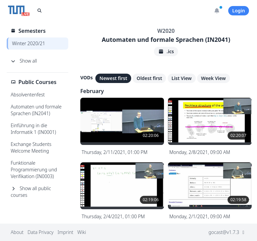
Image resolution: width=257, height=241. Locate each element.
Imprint (65, 232)
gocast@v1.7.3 (227, 232)
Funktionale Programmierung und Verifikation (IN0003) (34, 169)
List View (182, 78)
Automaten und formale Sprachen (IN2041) (36, 109)
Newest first (113, 78)
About (17, 232)
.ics (166, 51)
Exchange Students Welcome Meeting (31, 147)
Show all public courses (31, 191)
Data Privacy (40, 232)
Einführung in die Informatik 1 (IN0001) (33, 128)
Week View (213, 78)
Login (238, 10)
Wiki (81, 232)
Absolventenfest (28, 94)
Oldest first (149, 78)
